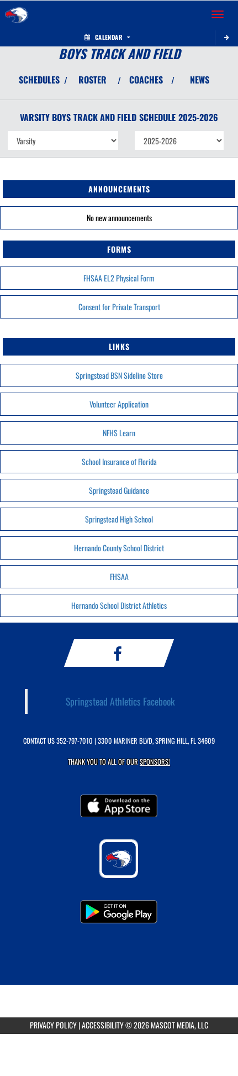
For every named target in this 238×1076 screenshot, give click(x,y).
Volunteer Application (119, 404)
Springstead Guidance (119, 490)
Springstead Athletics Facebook (120, 701)
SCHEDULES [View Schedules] (39, 79)
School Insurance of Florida (119, 461)
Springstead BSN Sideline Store (119, 375)
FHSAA (119, 576)
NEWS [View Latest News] (199, 79)
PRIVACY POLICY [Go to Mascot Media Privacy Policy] (53, 1025)
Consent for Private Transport (119, 306)
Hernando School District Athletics (119, 605)
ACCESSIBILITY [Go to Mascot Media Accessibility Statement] (103, 1025)
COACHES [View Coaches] (146, 79)
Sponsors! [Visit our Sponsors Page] (155, 761)
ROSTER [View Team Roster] (92, 79)
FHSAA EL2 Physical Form (119, 278)
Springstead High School (119, 519)
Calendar (107, 37)
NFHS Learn (119, 432)
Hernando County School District (119, 547)
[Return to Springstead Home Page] (16, 14)
